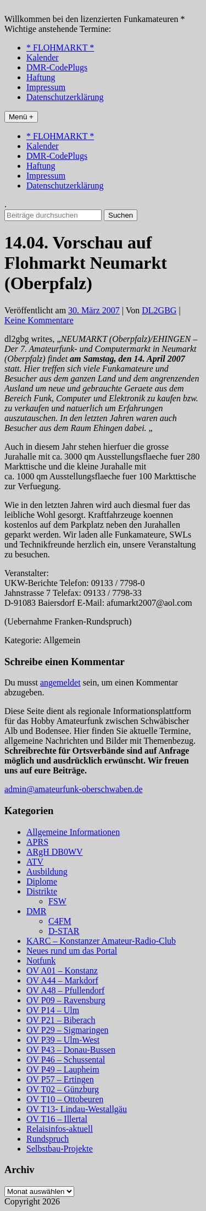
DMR (36, 911)
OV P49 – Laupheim (62, 1069)
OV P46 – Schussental (65, 1059)
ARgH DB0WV (54, 851)
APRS (37, 842)
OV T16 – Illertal (56, 1119)
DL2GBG (159, 310)
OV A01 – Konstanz (62, 970)
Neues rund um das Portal (71, 950)
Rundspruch (47, 1138)
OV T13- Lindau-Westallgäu (76, 1109)
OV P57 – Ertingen (60, 1079)
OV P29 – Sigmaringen (67, 1030)
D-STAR (64, 931)
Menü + (21, 117)
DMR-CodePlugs (56, 67)
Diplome (41, 881)
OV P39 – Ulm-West (62, 1039)
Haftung (40, 77)
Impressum (45, 87)
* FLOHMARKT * (60, 47)
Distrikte (41, 891)
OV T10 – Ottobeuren (64, 1099)
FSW (57, 901)
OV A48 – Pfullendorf (65, 990)
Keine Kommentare (39, 320)
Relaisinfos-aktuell (59, 1128)
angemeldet (60, 682)
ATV (34, 861)
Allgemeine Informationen (73, 832)
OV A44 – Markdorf (62, 980)
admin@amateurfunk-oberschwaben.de (73, 789)
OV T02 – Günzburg (62, 1089)
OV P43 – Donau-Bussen (70, 1049)
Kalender (42, 57)
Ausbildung (47, 871)
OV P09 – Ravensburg (65, 1000)
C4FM (59, 921)
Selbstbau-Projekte (59, 1148)
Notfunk (40, 960)
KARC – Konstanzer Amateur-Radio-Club (101, 940)
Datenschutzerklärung (64, 97)
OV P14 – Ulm (52, 1010)
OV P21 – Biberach (60, 1020)
